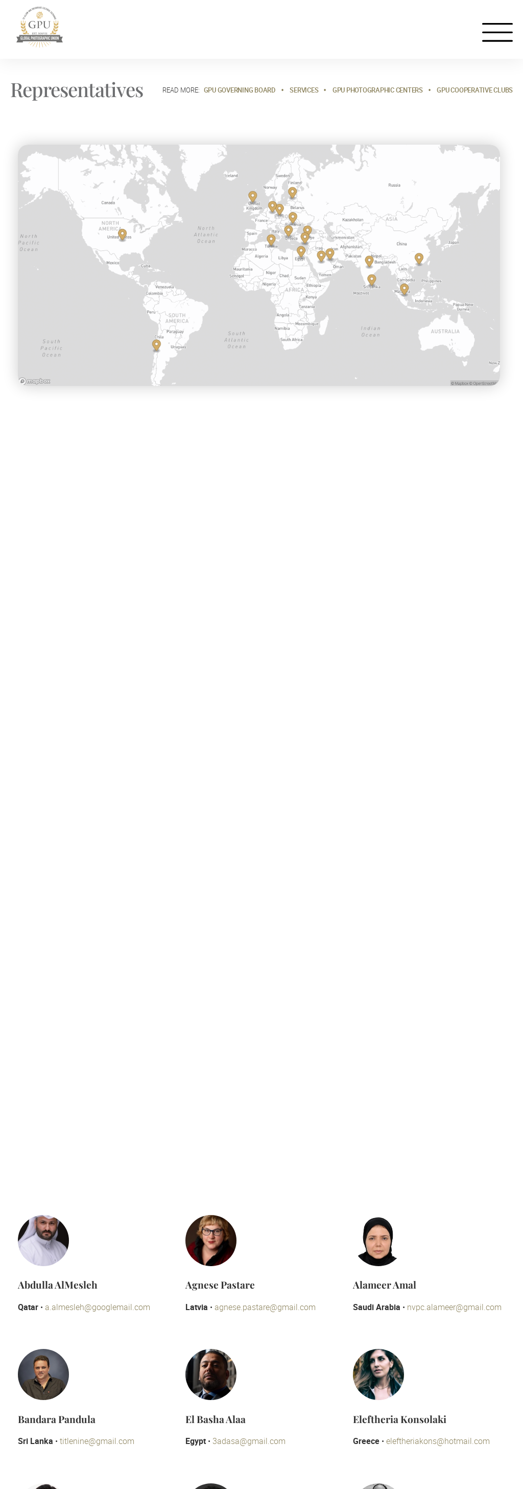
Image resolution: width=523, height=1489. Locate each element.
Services (304, 90)
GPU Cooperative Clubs (475, 90)
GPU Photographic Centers (377, 90)
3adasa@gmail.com (249, 1441)
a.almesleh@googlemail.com (97, 1307)
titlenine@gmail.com (97, 1441)
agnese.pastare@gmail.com (265, 1307)
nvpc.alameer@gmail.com (454, 1307)
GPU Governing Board (240, 90)
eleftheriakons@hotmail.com (438, 1441)
